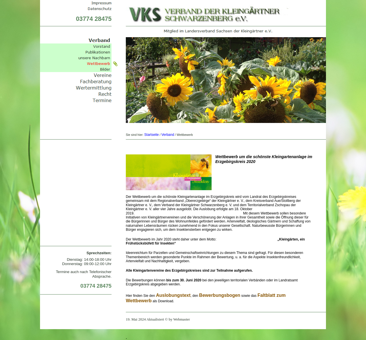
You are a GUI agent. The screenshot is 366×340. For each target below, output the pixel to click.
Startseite (151, 135)
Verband (167, 135)
